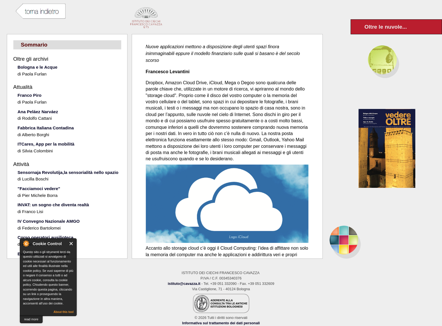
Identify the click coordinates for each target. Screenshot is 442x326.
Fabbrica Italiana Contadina (46, 127)
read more (31, 319)
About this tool (63, 312)
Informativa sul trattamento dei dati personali (221, 323)
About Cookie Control (26, 243)
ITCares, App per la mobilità (46, 144)
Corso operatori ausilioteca (46, 237)
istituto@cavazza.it (184, 283)
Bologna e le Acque (37, 67)
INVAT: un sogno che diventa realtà (53, 204)
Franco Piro (29, 95)
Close (71, 243)
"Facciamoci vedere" (39, 188)
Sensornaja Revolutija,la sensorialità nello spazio (68, 172)
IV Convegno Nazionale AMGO (49, 221)
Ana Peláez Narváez (38, 111)
